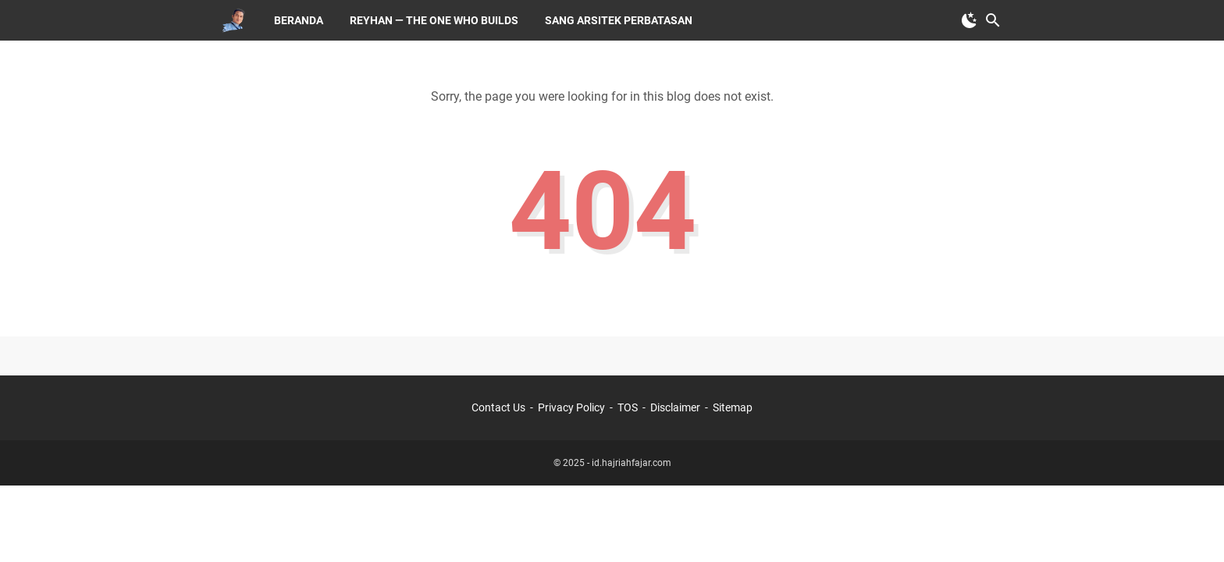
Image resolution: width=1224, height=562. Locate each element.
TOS (627, 407)
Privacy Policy (571, 407)
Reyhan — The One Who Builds (434, 20)
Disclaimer (675, 407)
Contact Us (498, 407)
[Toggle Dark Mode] (969, 20)
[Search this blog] (993, 20)
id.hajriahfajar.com (631, 462)
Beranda (298, 20)
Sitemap (733, 407)
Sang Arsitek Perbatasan (618, 20)
